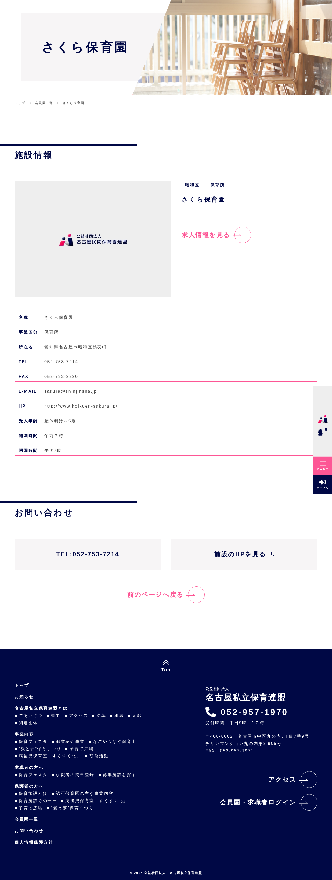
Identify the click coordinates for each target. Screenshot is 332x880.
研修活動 (99, 756)
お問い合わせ (29, 831)
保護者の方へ (29, 786)
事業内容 (24, 734)
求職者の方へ (29, 767)
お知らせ (24, 697)
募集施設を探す (119, 775)
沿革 (101, 715)
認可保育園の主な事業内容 (85, 793)
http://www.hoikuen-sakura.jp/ (81, 406)
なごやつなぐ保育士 (114, 741)
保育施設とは (33, 793)
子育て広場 (82, 749)
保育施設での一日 (38, 800)
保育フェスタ (33, 741)
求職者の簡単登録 (75, 775)
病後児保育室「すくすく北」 (50, 756)
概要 (56, 715)
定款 (137, 715)
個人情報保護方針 (34, 842)
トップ (22, 685)
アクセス (78, 715)
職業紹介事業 (70, 741)
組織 (119, 715)
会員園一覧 (27, 819)
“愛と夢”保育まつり (40, 749)
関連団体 (28, 723)
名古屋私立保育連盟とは (41, 708)
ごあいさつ (31, 715)
